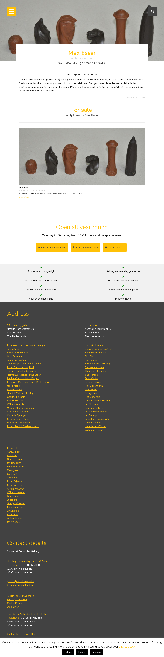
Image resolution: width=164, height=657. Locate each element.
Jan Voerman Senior (96, 411)
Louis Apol (13, 349)
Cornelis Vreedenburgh (97, 419)
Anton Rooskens (16, 518)
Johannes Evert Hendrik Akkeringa (26, 345)
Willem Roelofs (15, 404)
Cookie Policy (14, 603)
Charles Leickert (16, 397)
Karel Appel (13, 452)
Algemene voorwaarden (20, 595)
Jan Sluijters (91, 404)
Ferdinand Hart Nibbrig (97, 363)
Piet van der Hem (94, 367)
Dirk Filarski (91, 356)
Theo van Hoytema (95, 371)
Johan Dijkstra (14, 481)
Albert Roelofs (15, 400)
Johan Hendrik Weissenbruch (23, 426)
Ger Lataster (14, 496)
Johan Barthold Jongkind (20, 367)
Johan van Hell (15, 485)
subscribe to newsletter (21, 634)
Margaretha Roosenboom (21, 408)
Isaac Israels (91, 374)
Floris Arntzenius (94, 345)
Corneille (12, 477)
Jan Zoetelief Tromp (18, 419)
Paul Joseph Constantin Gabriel (24, 363)
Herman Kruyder (94, 382)
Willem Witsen (93, 422)
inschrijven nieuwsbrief (20, 581)
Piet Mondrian (92, 397)
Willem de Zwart (94, 430)
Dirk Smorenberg (94, 408)
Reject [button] (82, 652)
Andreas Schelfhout (18, 411)
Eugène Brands (15, 466)
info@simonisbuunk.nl (52, 247)
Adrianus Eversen (17, 360)
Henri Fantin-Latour (95, 352)
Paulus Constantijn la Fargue (23, 378)
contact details (114, 247)
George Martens (94, 393)
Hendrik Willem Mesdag (20, 393)
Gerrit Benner (14, 459)
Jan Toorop (91, 415)
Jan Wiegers (14, 522)
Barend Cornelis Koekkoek (21, 371)
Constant (12, 474)
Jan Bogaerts (14, 463)
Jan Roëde (12, 514)
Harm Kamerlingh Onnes (98, 400)
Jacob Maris (13, 385)
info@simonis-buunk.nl (19, 572)
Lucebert (12, 499)
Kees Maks (91, 389)
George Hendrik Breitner (98, 349)
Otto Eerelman (15, 356)
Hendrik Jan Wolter (95, 426)
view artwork (25, 197)
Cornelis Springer (16, 415)
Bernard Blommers (17, 352)
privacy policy (127, 646)
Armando (12, 455)
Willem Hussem (16, 492)
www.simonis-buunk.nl (19, 568)
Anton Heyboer (15, 488)
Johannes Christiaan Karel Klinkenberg (28, 382)
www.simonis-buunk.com (21, 621)
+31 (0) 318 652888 (85, 247)
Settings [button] (68, 652)
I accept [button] (96, 652)
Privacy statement (17, 599)
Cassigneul (13, 470)
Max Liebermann (94, 385)
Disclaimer (13, 607)
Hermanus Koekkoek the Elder (24, 374)
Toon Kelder (91, 378)
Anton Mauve (14, 389)
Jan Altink (12, 448)
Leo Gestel (91, 360)
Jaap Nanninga (15, 507)
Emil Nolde (13, 511)
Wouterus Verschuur (18, 422)
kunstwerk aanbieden (20, 585)
